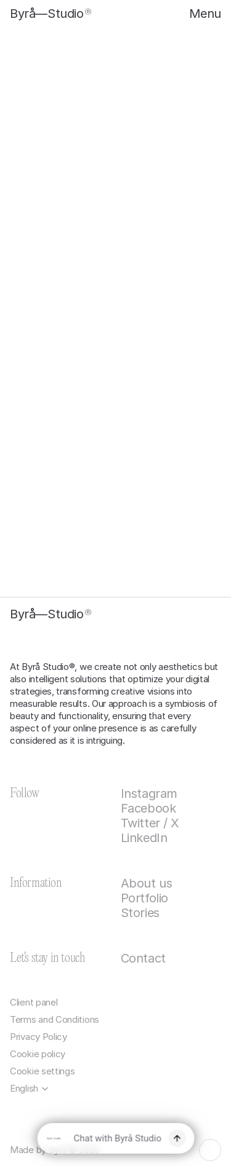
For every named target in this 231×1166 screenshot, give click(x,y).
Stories (140, 912)
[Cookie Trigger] (42, 1071)
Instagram (149, 793)
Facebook (148, 808)
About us (146, 883)
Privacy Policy (38, 1036)
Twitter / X (150, 823)
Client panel (33, 1002)
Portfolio (144, 898)
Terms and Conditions (54, 1019)
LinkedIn (144, 837)
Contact (143, 958)
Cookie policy (37, 1054)
